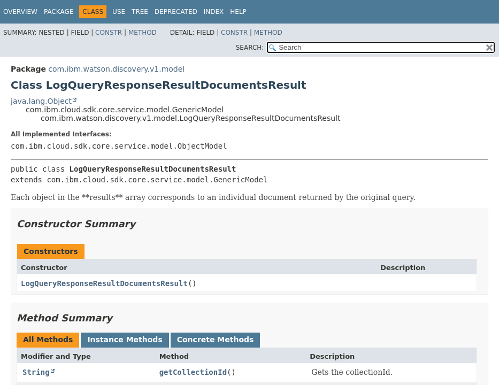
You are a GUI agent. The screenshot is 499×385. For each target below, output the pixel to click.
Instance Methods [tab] (124, 339)
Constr (108, 32)
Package (58, 12)
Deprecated (176, 12)
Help (238, 12)
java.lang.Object (41, 101)
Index (214, 12)
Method (142, 32)
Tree (140, 12)
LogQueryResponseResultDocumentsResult (104, 283)
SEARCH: (250, 47)
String (36, 372)
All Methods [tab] (48, 339)
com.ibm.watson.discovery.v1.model (116, 69)
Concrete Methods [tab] (215, 339)
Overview (20, 12)
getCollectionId (193, 372)
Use (118, 12)
